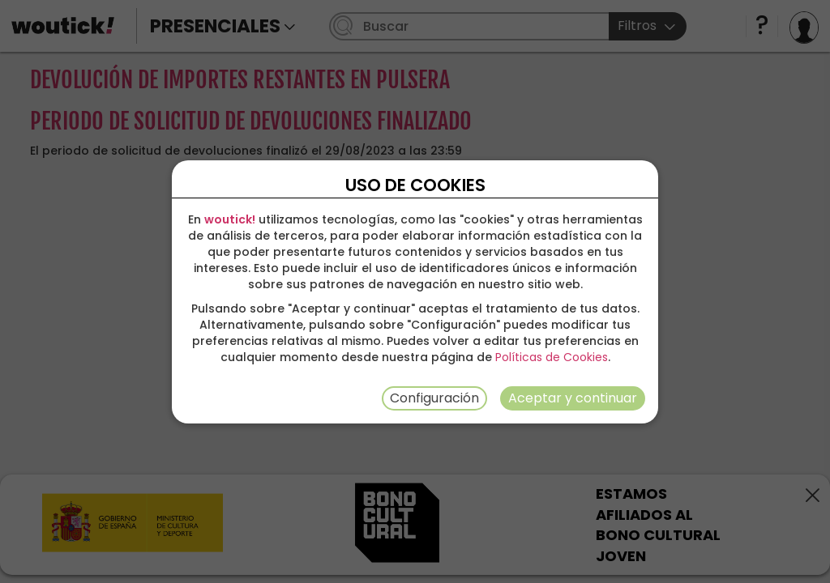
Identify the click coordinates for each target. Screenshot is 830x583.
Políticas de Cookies (551, 357)
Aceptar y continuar (572, 398)
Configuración (434, 398)
